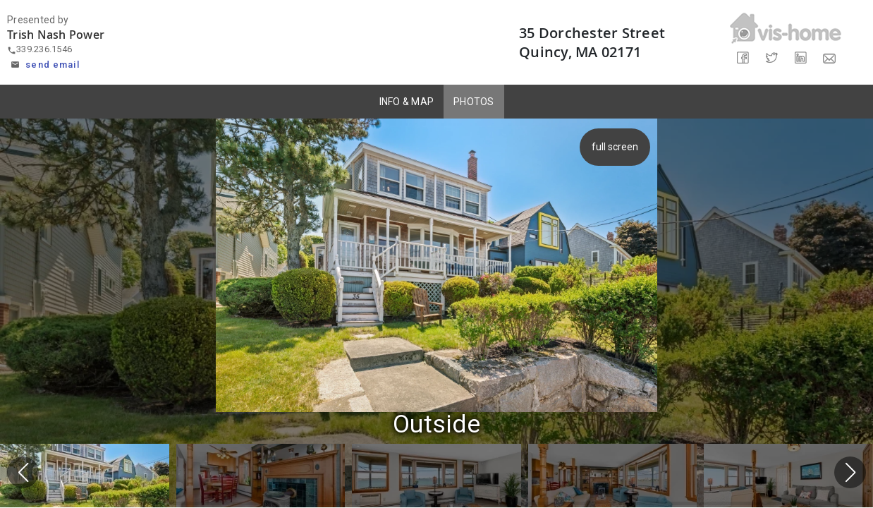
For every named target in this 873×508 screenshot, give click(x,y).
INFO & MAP (406, 101)
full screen (616, 146)
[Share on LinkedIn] (800, 58)
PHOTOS (473, 101)
